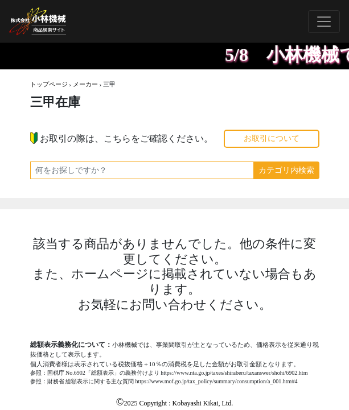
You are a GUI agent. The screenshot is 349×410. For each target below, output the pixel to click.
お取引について (271, 138)
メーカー (85, 84)
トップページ (49, 84)
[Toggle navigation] (324, 21)
